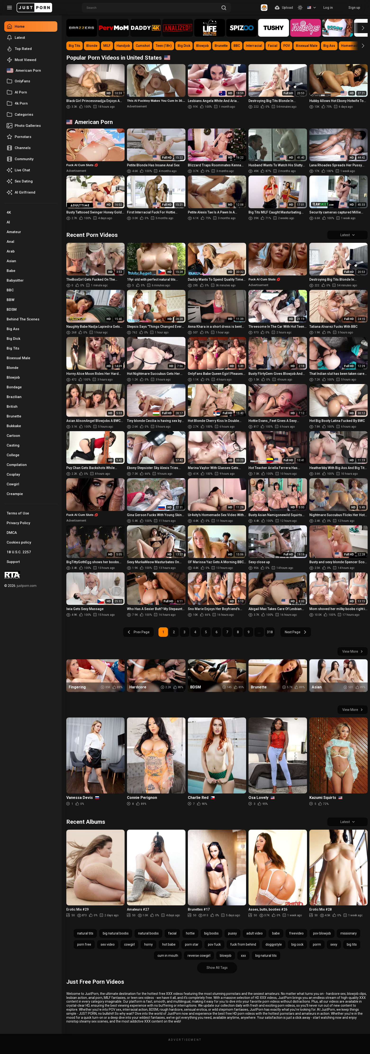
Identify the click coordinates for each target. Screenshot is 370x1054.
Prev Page (138, 632)
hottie (190, 933)
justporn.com (26, 586)
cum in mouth (168, 955)
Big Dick (13, 339)
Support (13, 562)
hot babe (169, 944)
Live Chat (18, 170)
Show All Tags (217, 968)
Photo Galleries (24, 125)
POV (286, 46)
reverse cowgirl (199, 955)
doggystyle (274, 944)
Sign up (354, 7)
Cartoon (13, 436)
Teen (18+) (164, 46)
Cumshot (143, 46)
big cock (297, 944)
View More (352, 651)
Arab (11, 251)
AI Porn (17, 92)
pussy (232, 933)
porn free (84, 944)
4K (9, 212)
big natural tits (266, 955)
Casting (13, 445)
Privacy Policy (18, 523)
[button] (359, 28)
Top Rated (19, 49)
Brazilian (14, 397)
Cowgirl (13, 484)
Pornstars (19, 137)
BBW (10, 300)
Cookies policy (19, 542)
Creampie (15, 494)
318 (270, 632)
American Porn (24, 70)
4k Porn (17, 103)
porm (317, 944)
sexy (333, 944)
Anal (10, 241)
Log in (328, 7)
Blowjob (13, 377)
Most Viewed (21, 60)
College (13, 455)
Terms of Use (18, 513)
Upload (284, 7)
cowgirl (129, 944)
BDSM (12, 309)
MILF (107, 46)
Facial (272, 46)
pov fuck (214, 944)
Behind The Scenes (23, 319)
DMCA (12, 533)
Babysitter (15, 280)
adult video (254, 933)
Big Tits (13, 348)
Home (16, 26)
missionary (348, 933)
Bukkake (14, 426)
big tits (352, 944)
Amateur (14, 232)
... (259, 632)
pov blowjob (322, 933)
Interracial (254, 46)
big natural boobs (116, 933)
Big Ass (13, 329)
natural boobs (148, 933)
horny (148, 944)
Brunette (14, 416)
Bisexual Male (18, 358)
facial (172, 933)
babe (276, 933)
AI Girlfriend (21, 192)
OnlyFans (18, 81)
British (12, 406)
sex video (108, 944)
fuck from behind (243, 944)
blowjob (225, 955)
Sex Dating (20, 181)
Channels (19, 148)
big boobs (211, 933)
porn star (192, 944)
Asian (11, 261)
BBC (10, 290)
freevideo (296, 933)
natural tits (85, 933)
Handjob (123, 46)
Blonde (12, 368)
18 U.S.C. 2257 (19, 552)
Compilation (17, 465)
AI (8, 222)
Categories (20, 114)
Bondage (14, 387)
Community (20, 159)
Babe (11, 271)
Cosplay (13, 474)
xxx (243, 955)
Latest (16, 37)
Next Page (296, 632)
